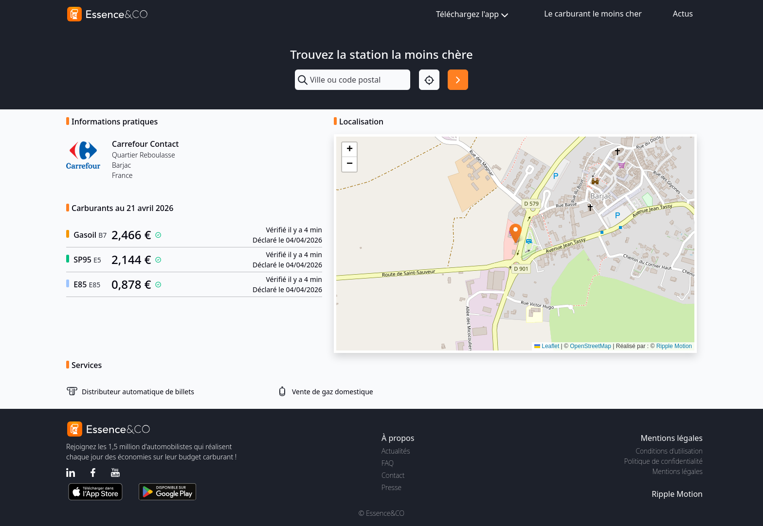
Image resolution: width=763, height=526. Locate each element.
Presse (391, 487)
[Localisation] (429, 80)
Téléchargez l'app (473, 15)
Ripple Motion (674, 346)
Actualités (396, 451)
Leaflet (546, 346)
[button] (515, 234)
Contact (393, 475)
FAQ (388, 463)
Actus (683, 13)
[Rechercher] (458, 80)
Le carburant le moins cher (593, 13)
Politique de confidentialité (663, 461)
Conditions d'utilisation (669, 451)
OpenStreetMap (590, 346)
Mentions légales (678, 471)
